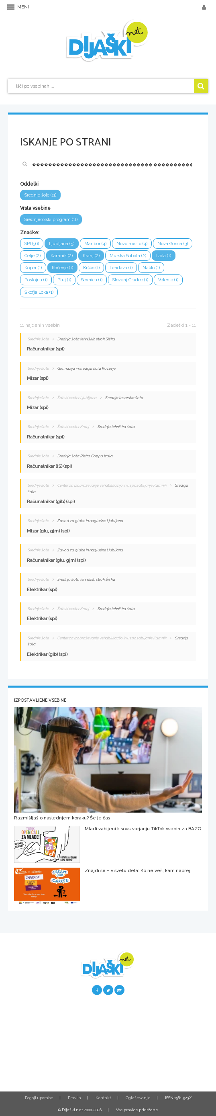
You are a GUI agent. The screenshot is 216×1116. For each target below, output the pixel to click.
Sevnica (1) (91, 280)
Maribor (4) (95, 243)
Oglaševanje (138, 1098)
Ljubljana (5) (61, 243)
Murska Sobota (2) (128, 255)
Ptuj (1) (64, 280)
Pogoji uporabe (39, 1098)
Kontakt (103, 1098)
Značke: (29, 232)
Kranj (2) (91, 255)
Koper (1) (33, 267)
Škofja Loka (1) (38, 292)
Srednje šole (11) (40, 195)
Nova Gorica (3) (172, 243)
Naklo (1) (151, 267)
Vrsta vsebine (35, 208)
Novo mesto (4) (131, 243)
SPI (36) (31, 243)
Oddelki (29, 184)
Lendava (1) (121, 267)
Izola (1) (163, 255)
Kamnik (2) (62, 255)
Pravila (74, 1098)
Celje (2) (32, 255)
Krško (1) (91, 267)
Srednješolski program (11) (50, 219)
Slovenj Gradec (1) (130, 280)
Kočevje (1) (62, 267)
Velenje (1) (168, 280)
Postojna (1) (35, 280)
